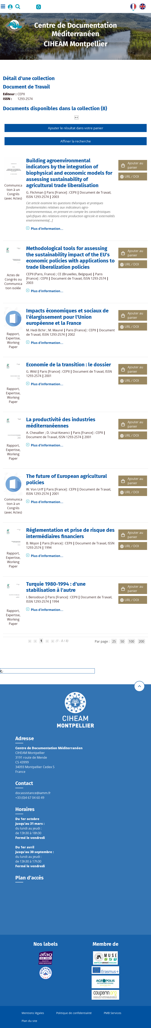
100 (131, 641)
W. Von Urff (34, 489)
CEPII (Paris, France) (40, 274)
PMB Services (112, 1013)
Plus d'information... (47, 228)
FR (132, 6)
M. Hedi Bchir (36, 330)
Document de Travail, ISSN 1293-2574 (78, 278)
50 (122, 641)
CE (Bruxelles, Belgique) (75, 274)
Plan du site (29, 1021)
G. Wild (31, 371)
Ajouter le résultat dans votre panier (75, 128)
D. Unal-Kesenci (58, 432)
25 (114, 641)
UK (141, 6)
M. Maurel (55, 330)
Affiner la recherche (75, 141)
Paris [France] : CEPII (61, 192)
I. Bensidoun (35, 597)
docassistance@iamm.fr (33, 793)
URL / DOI (132, 176)
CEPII (21, 94)
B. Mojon (32, 543)
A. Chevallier (35, 432)
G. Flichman (34, 192)
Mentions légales (33, 1013)
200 (141, 641)
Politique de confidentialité (74, 1013)
